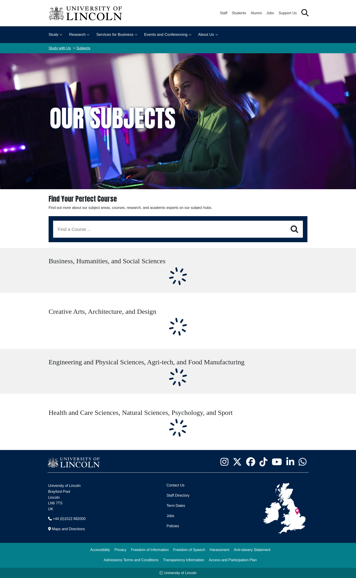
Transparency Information (183, 560)
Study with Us (60, 48)
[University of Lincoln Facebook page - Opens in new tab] (250, 462)
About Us (206, 34)
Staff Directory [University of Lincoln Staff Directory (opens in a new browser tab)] (177, 495)
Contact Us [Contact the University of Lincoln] (175, 485)
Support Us (288, 13)
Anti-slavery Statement (252, 550)
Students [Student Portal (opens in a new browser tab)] (239, 13)
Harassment (219, 550)
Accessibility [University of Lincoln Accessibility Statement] (100, 550)
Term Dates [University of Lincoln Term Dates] (175, 506)
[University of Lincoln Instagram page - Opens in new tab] (224, 462)
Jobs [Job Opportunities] (170, 516)
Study (53, 34)
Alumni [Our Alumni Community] (256, 13)
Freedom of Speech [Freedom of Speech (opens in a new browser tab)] (189, 550)
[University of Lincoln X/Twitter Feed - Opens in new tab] (237, 462)
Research (77, 34)
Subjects (83, 48)
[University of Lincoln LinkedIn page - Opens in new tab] (290, 462)
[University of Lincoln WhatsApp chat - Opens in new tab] (302, 462)
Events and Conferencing (166, 34)
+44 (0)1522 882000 (69, 519)
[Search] (294, 229)
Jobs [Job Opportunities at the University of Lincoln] (270, 13)
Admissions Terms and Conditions (131, 560)
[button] (305, 13)
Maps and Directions (68, 529)
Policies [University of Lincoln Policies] (172, 526)
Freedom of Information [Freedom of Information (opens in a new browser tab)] (150, 550)
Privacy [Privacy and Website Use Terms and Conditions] (120, 550)
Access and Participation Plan (233, 560)
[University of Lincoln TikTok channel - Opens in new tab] (263, 462)
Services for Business (114, 34)
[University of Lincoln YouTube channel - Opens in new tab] (277, 462)
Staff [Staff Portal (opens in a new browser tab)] (223, 13)
